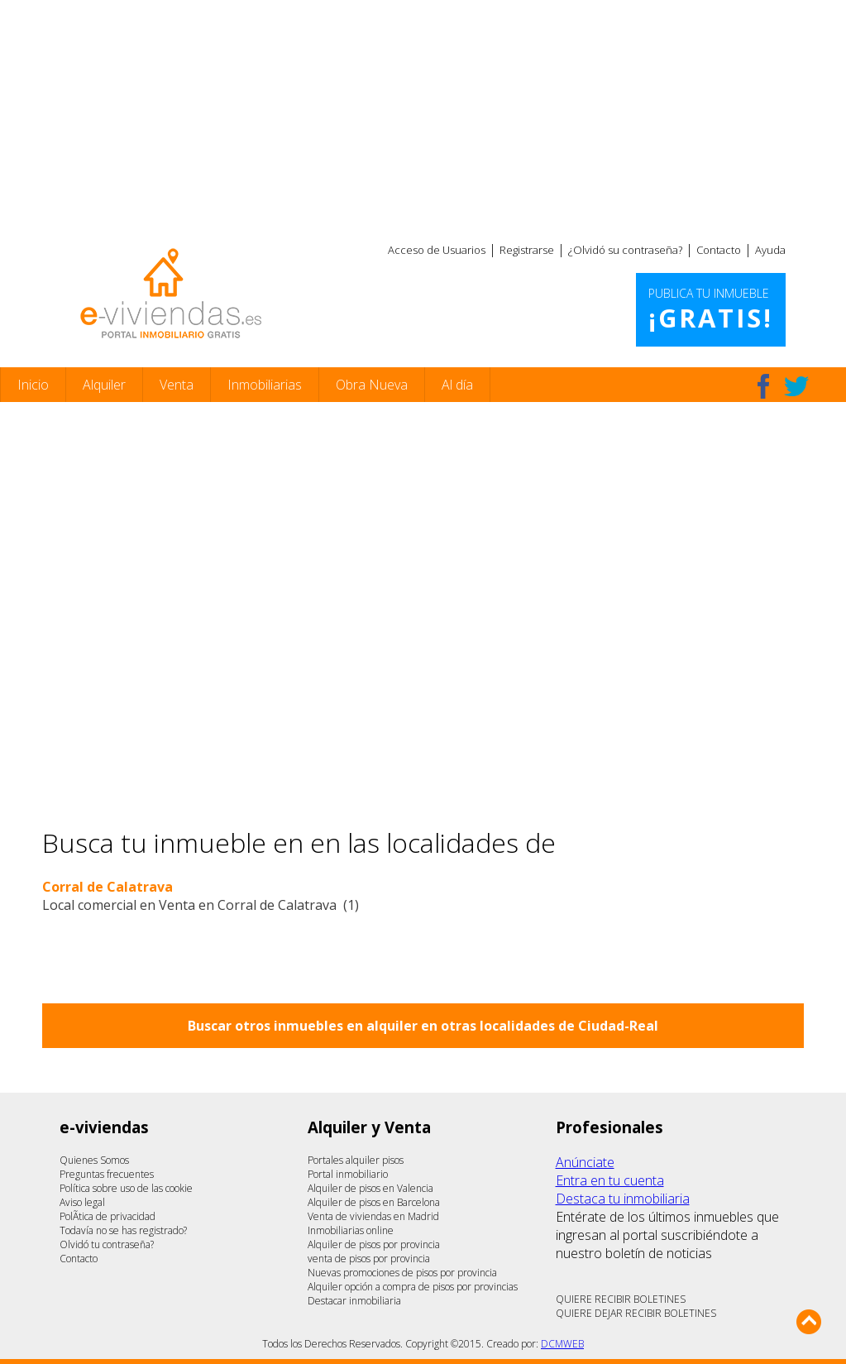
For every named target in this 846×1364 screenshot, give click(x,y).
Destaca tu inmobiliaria (623, 1198)
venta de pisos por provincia (369, 1259)
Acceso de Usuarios (436, 249)
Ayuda (770, 249)
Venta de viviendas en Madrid (373, 1216)
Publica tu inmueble (710, 310)
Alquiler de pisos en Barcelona (374, 1202)
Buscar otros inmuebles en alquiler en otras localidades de (423, 1026)
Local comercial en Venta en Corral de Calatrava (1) (200, 905)
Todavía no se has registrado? (123, 1230)
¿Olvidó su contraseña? (625, 249)
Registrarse (526, 249)
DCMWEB (562, 1344)
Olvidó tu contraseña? (107, 1244)
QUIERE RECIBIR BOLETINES (621, 1299)
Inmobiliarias (264, 385)
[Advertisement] (423, 116)
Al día (457, 385)
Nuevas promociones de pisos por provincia (402, 1273)
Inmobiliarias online (351, 1230)
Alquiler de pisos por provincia (374, 1244)
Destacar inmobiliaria (354, 1301)
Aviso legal (82, 1202)
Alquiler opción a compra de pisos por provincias (413, 1287)
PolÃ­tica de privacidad (107, 1216)
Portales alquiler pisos (356, 1160)
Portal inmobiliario (348, 1174)
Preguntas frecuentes (107, 1174)
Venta (177, 385)
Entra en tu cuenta (610, 1180)
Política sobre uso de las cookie (126, 1188)
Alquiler (104, 385)
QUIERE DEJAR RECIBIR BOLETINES (636, 1313)
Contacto (718, 249)
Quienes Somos (94, 1160)
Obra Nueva (372, 385)
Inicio (33, 385)
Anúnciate (585, 1162)
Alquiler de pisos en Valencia (370, 1188)
